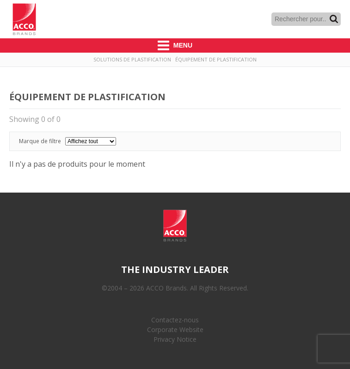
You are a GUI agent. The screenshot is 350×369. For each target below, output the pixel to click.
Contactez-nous (175, 319)
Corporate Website (175, 329)
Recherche (333, 19)
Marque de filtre (67, 141)
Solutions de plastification (132, 59)
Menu (175, 45)
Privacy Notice (175, 339)
